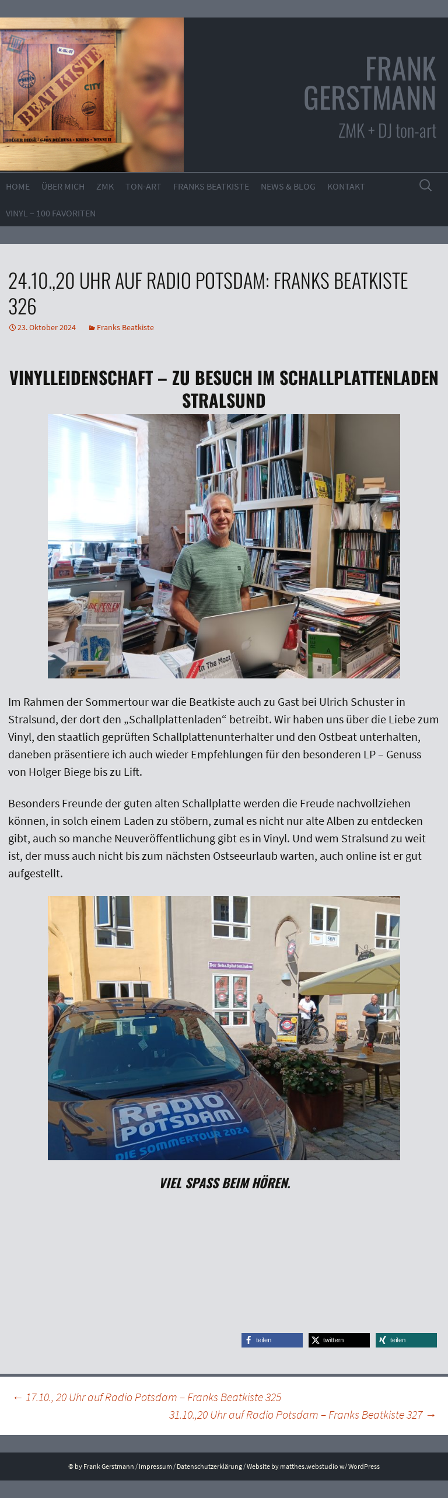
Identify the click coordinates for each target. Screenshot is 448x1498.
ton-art (143, 186)
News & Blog (288, 186)
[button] (272, 1340)
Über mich (63, 186)
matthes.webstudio (309, 1466)
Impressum (155, 1466)
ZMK (105, 186)
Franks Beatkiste (211, 186)
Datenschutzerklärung (209, 1466)
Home (18, 186)
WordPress (364, 1466)
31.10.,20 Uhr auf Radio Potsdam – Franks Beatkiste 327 (302, 1414)
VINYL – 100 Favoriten (51, 213)
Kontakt (346, 186)
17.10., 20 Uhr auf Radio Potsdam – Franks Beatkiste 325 (146, 1397)
